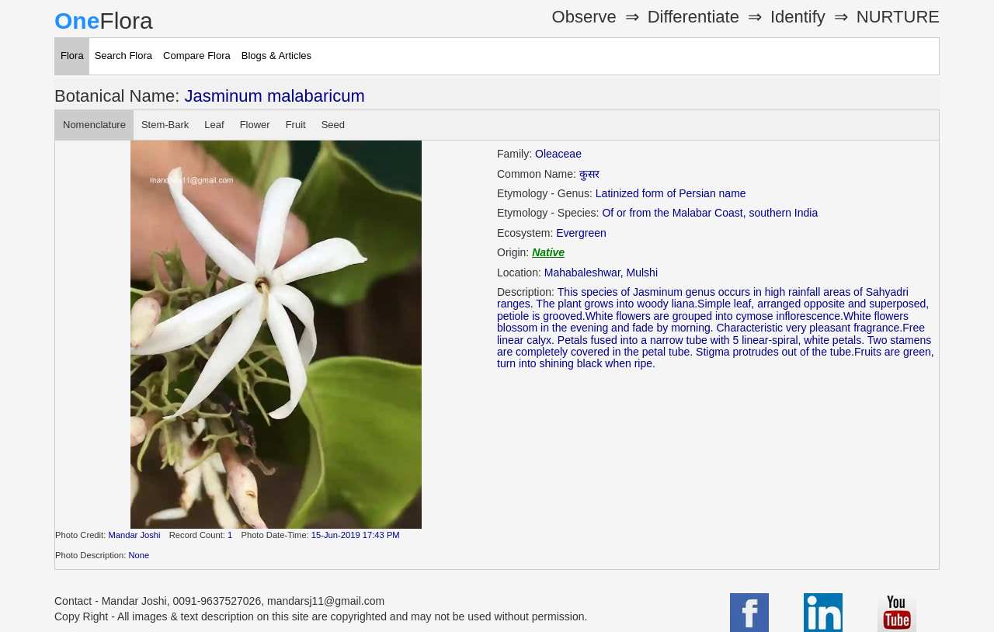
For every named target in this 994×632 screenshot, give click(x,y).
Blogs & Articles (276, 55)
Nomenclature (94, 124)
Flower (255, 124)
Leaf (214, 124)
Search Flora (123, 55)
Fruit (296, 124)
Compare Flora (197, 55)
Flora (72, 55)
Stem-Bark (165, 124)
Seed (333, 124)
